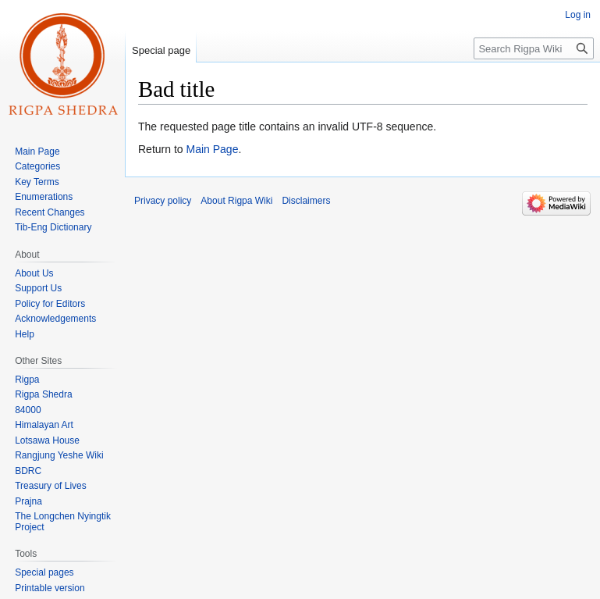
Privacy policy (162, 200)
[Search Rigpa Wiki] (534, 48)
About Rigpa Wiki (236, 200)
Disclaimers (306, 200)
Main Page (212, 149)
